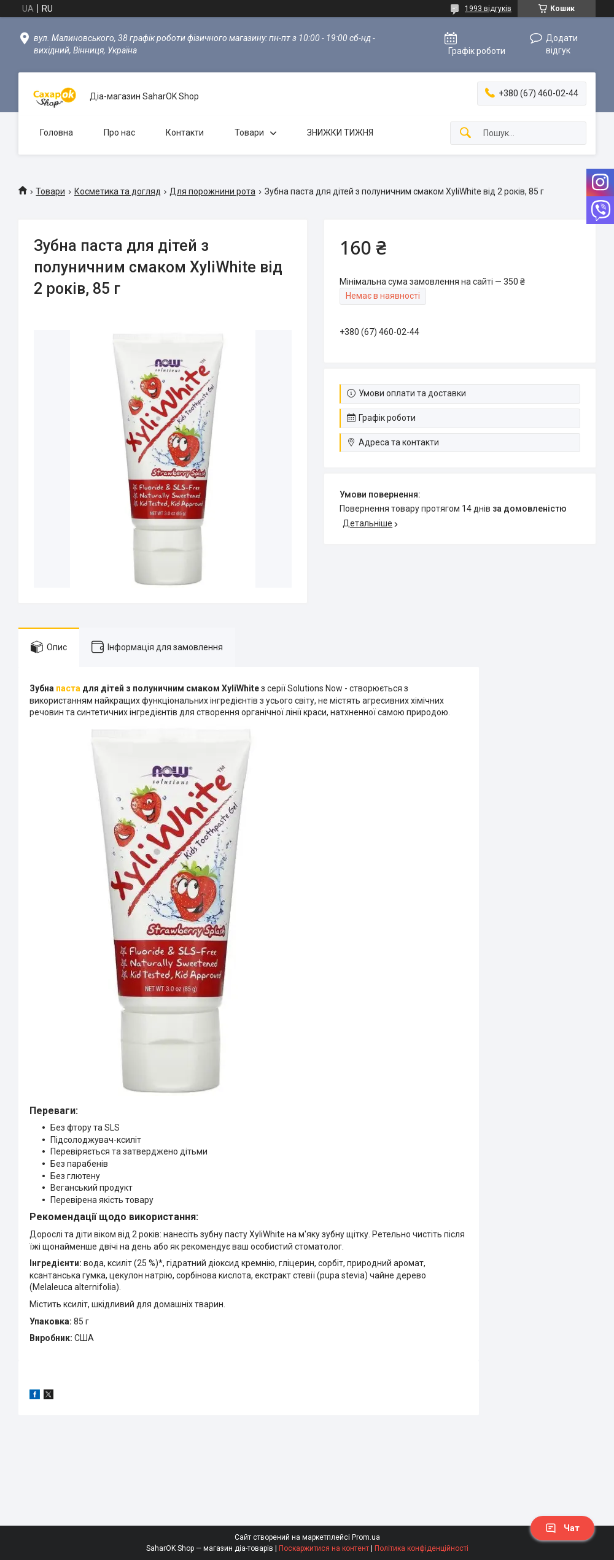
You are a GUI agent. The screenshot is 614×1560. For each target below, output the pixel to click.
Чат (562, 1528)
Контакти (185, 132)
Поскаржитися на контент (324, 1548)
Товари (249, 132)
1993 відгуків (488, 8)
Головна (56, 132)
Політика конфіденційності (421, 1548)
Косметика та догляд (117, 191)
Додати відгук (562, 44)
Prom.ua (366, 1537)
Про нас (119, 132)
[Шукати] (465, 133)
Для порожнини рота (212, 191)
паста (68, 688)
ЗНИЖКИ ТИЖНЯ (340, 132)
